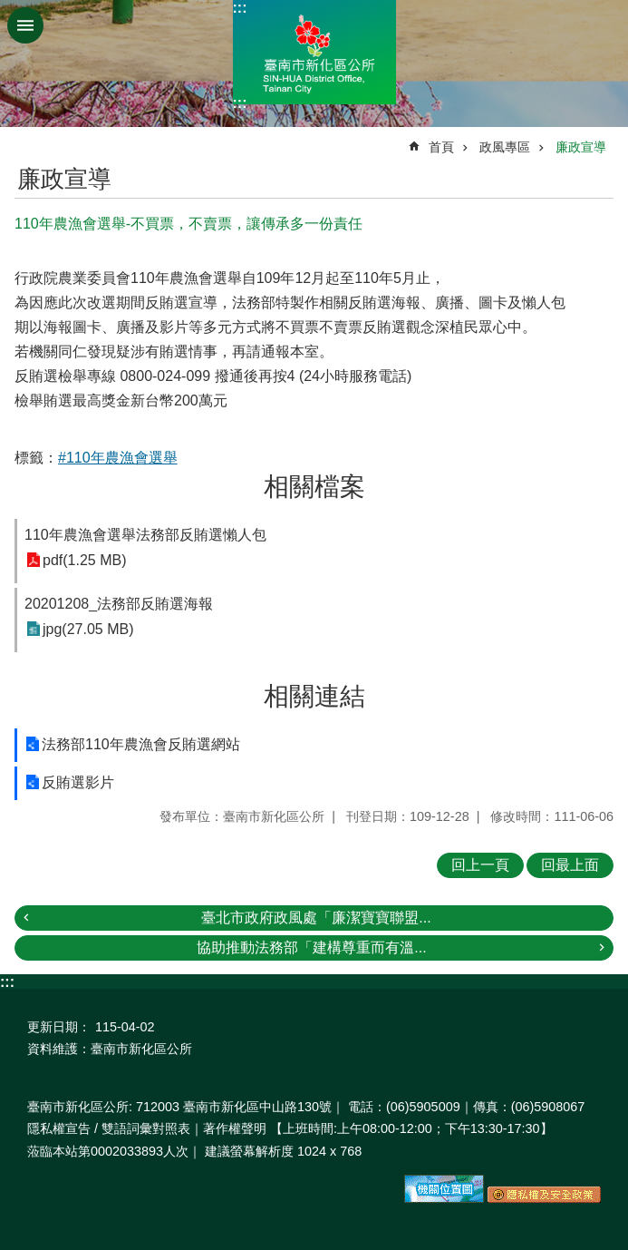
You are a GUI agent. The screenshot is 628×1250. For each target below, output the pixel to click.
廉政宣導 (581, 147)
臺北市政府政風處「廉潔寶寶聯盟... (315, 917)
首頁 (441, 147)
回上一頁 (480, 865)
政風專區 (504, 147)
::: (240, 7)
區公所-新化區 (314, 52)
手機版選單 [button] (25, 25)
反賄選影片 (78, 782)
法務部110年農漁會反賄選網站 (141, 744)
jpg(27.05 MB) (88, 629)
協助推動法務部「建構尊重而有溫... (311, 947)
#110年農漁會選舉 (118, 457)
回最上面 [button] (570, 865)
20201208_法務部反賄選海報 (118, 603)
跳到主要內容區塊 (9, 9)
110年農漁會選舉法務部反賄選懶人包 (145, 534)
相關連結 (314, 696)
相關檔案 (314, 487)
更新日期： (59, 1027)
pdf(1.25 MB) (84, 560)
